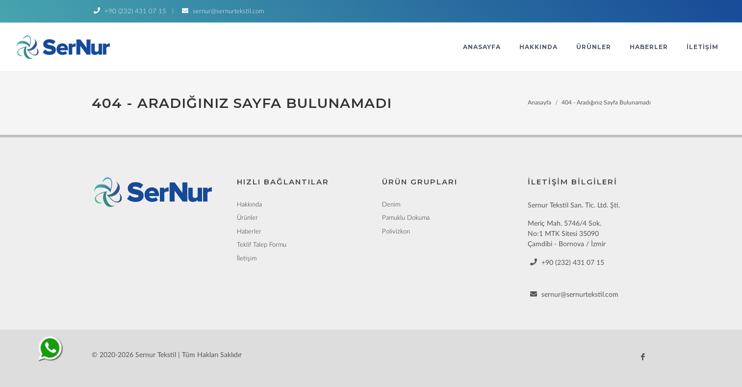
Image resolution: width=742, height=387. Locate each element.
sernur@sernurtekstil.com (221, 11)
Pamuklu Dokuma (406, 218)
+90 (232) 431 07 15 (129, 11)
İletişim (702, 47)
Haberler (649, 47)
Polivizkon (396, 232)
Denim (391, 205)
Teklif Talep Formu (261, 245)
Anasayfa (482, 47)
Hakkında (538, 47)
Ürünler (593, 47)
